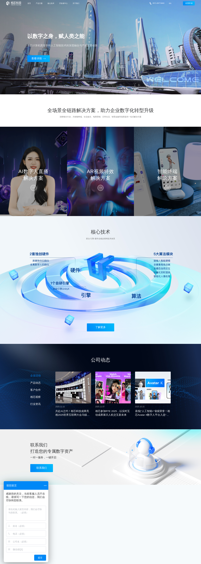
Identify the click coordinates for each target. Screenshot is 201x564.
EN (170, 3)
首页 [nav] (29, 3)
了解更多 (100, 327)
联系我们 (41, 467)
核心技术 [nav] (51, 3)
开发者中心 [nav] (63, 3)
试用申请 (189, 3)
